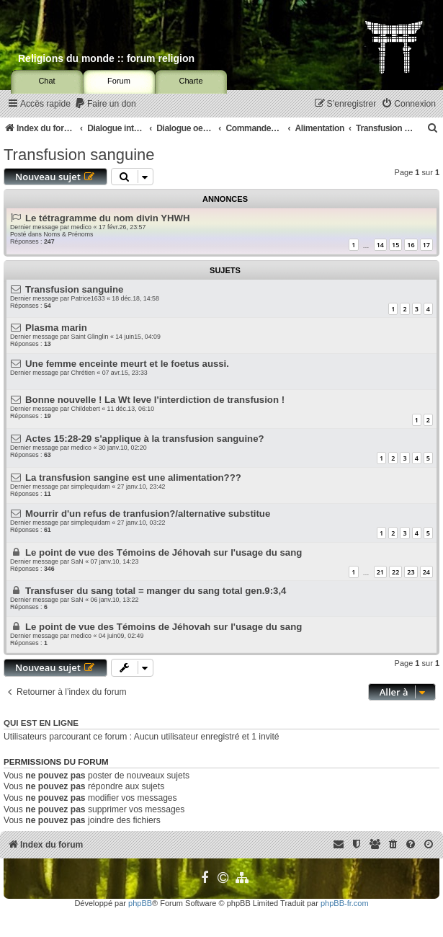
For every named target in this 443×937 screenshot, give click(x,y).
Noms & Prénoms (68, 234)
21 (380, 572)
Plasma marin (56, 327)
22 (395, 572)
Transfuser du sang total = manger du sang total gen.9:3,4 (155, 590)
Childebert (85, 408)
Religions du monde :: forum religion (106, 58)
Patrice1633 (88, 298)
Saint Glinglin (90, 336)
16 (410, 244)
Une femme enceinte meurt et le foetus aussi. (127, 363)
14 (380, 244)
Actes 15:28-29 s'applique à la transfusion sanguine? (144, 438)
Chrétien (83, 372)
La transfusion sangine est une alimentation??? (133, 477)
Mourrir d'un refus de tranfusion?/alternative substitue (147, 513)
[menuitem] (105, 104)
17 (426, 244)
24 (426, 572)
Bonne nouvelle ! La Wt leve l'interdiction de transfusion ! (155, 399)
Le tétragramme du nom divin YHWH (107, 218)
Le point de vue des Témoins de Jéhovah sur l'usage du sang (163, 552)
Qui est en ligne (41, 723)
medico (81, 227)
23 (410, 572)
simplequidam (90, 486)
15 (395, 244)
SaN (77, 561)
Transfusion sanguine (79, 155)
